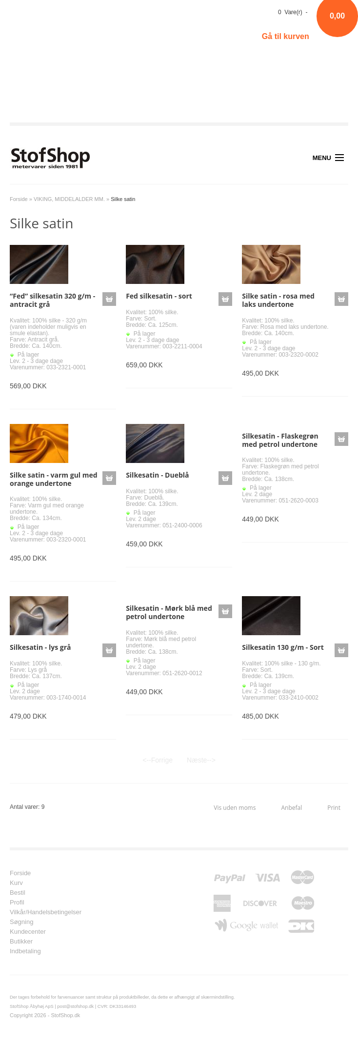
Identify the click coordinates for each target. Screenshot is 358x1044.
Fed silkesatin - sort (159, 296)
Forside (19, 199)
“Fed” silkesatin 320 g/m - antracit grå (52, 300)
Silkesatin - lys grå (40, 647)
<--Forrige (157, 760)
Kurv (16, 883)
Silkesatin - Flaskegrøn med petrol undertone (280, 440)
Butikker (21, 941)
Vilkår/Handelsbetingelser (45, 912)
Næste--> (201, 760)
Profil (17, 902)
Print (333, 807)
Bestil (17, 892)
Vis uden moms (235, 807)
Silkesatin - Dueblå (157, 475)
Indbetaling (25, 951)
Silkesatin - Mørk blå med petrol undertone (169, 612)
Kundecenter (28, 931)
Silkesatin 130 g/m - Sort (283, 647)
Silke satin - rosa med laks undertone (278, 300)
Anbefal (291, 807)
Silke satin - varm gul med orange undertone (54, 479)
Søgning (21, 922)
